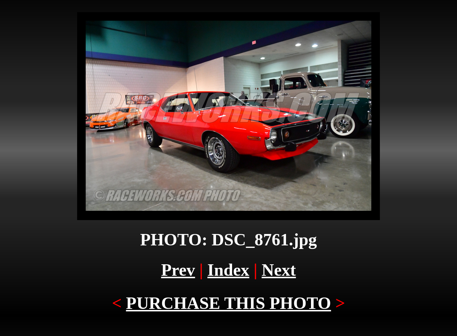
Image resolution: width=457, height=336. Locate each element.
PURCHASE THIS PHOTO (228, 303)
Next (279, 269)
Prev (178, 269)
